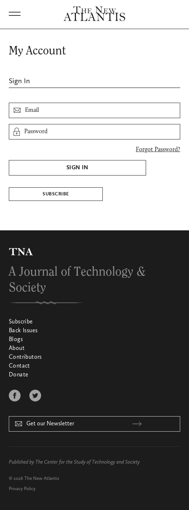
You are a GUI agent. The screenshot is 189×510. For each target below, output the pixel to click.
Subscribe (56, 194)
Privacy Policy (22, 488)
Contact (19, 366)
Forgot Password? (158, 150)
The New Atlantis (41, 478)
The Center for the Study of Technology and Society (87, 462)
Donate (18, 375)
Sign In (77, 168)
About (17, 348)
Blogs (16, 340)
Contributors (25, 357)
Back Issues (23, 331)
